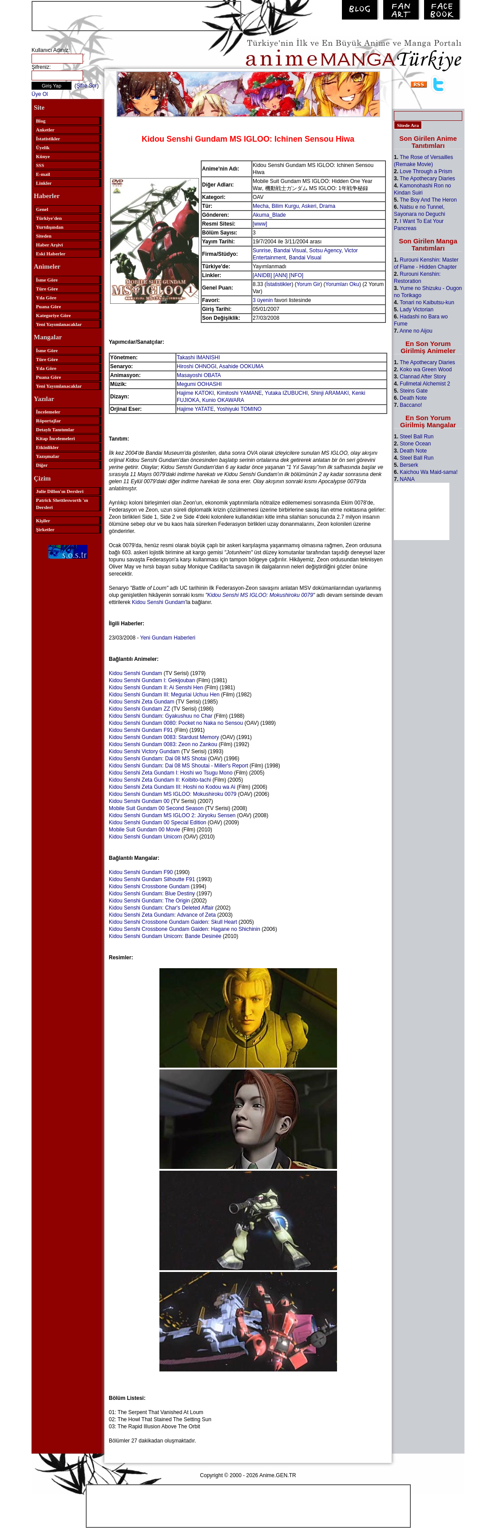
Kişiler (43, 520)
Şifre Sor (86, 86)
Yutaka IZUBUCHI (286, 393)
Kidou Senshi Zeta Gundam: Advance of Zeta (162, 915)
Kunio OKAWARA (223, 400)
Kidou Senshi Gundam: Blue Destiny (152, 893)
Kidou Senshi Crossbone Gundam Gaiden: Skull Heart (173, 922)
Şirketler (45, 529)
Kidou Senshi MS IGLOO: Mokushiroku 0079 (260, 595)
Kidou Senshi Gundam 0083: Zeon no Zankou (163, 744)
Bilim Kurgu (285, 206)
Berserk (409, 465)
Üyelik (43, 147)
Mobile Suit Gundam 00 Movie (144, 830)
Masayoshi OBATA (199, 375)
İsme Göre (47, 279)
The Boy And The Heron (428, 200)
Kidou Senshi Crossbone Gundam (149, 886)
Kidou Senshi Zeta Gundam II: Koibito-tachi (160, 780)
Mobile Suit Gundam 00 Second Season (156, 808)
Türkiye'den (49, 218)
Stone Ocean (415, 444)
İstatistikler (48, 138)
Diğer (42, 465)
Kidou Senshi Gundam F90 (141, 872)
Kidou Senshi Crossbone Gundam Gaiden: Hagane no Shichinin (184, 929)
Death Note (413, 398)
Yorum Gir (309, 284)
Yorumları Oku (342, 284)
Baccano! (411, 405)
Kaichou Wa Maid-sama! (428, 472)
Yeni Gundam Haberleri (167, 638)
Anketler (45, 129)
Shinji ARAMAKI (330, 393)
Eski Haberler (50, 253)
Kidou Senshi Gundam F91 (141, 730)
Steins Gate (414, 391)
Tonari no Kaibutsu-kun (427, 302)
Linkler (44, 183)
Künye (43, 156)
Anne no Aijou (416, 331)
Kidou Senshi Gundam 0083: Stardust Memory (164, 737)
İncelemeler (48, 411)
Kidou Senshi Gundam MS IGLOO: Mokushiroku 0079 (172, 794)
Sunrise (262, 250)
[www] (260, 224)
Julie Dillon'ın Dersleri (59, 491)
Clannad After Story (423, 377)
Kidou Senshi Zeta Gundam (141, 702)
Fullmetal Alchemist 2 (425, 384)
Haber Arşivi (49, 244)
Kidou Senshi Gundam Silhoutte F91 (152, 879)
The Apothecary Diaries (427, 178)
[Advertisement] (136, 15)
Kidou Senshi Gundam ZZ (139, 709)
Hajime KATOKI (195, 393)
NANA (407, 479)
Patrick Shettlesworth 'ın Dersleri (62, 503)
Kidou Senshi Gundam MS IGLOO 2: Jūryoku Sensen (172, 815)
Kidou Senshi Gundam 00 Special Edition (157, 822)
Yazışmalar (48, 456)
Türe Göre (47, 288)
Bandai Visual (290, 250)
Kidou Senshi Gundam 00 (139, 801)
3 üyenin (263, 300)
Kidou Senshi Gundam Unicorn (145, 837)
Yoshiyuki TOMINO (239, 409)
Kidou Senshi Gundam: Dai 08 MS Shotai (157, 758)
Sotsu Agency (325, 250)
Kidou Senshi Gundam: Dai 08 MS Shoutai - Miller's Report (178, 766)
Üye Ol (40, 94)
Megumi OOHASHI (199, 384)
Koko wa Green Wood (426, 369)
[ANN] (281, 275)
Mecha (261, 206)
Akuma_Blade (269, 215)
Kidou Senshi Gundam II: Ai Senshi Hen (156, 687)
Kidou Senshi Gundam (158, 602)
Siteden (44, 235)
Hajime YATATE (195, 409)
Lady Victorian (416, 309)
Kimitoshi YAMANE (239, 393)
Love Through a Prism (426, 171)
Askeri (309, 206)
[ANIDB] (262, 275)
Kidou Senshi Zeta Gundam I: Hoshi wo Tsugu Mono (171, 773)
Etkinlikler (47, 447)
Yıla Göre (46, 297)
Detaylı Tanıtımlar (55, 429)
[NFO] (296, 275)
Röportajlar (48, 420)
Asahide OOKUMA (241, 366)
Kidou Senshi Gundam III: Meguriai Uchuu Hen (164, 694)
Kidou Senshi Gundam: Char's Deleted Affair (161, 908)
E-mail (43, 174)
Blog (40, 120)
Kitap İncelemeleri (55, 438)
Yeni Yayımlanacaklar (59, 324)
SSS (40, 165)
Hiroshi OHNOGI (196, 366)
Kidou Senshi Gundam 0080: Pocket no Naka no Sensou (176, 723)
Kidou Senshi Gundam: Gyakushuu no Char (160, 716)
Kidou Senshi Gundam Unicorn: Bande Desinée (165, 936)
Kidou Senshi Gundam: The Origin (149, 901)
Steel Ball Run (416, 436)
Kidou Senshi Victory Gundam (144, 751)
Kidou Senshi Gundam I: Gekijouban (152, 680)
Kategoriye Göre (53, 315)
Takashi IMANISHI (198, 357)
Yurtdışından (49, 227)
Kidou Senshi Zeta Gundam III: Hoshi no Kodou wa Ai (172, 787)
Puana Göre (48, 306)
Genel (42, 209)
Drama (327, 206)
